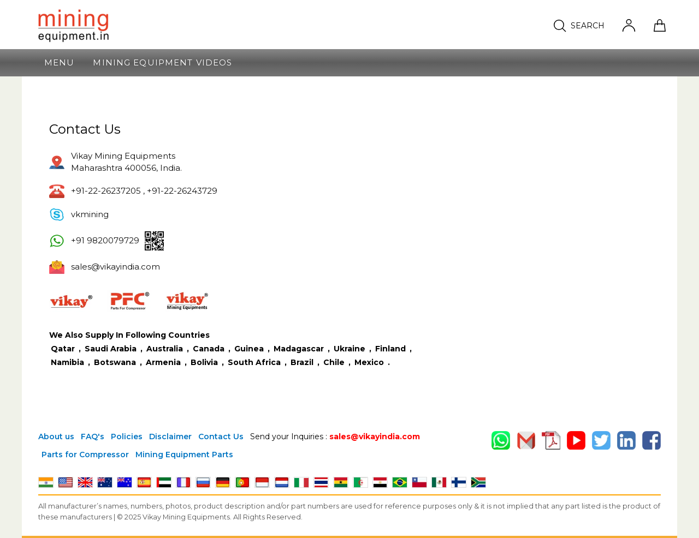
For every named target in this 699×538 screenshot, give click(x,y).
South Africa (255, 362)
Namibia (68, 362)
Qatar (63, 349)
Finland (391, 349)
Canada (210, 349)
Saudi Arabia (111, 349)
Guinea (250, 349)
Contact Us (221, 436)
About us (56, 436)
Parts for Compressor (85, 454)
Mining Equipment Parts (184, 454)
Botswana (116, 362)
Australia (165, 349)
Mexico (370, 362)
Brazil (303, 362)
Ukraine (351, 349)
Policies (127, 436)
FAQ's (92, 436)
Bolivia (205, 362)
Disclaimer (170, 436)
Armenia (164, 362)
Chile (335, 362)
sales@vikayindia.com (374, 436)
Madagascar (300, 349)
